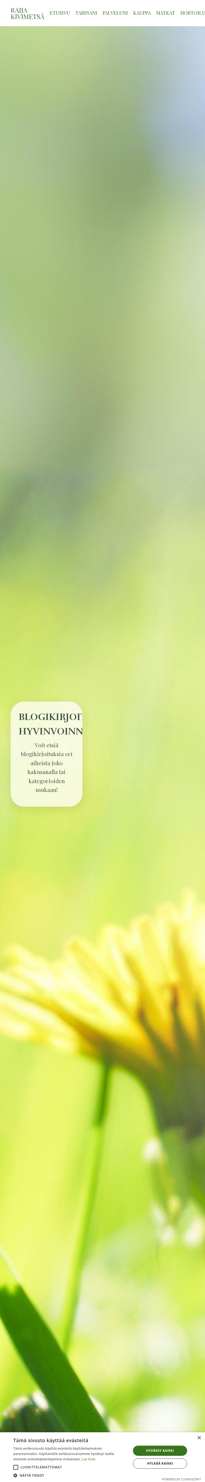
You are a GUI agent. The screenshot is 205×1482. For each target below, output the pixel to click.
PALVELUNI (115, 13)
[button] (15, 1467)
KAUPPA (142, 13)
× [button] (199, 1438)
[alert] (102, 1457)
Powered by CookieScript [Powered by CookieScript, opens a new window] (181, 1479)
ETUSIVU (60, 13)
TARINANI (86, 13)
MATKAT (165, 13)
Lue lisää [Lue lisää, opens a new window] (88, 1459)
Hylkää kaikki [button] (160, 1463)
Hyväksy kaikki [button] (160, 1450)
